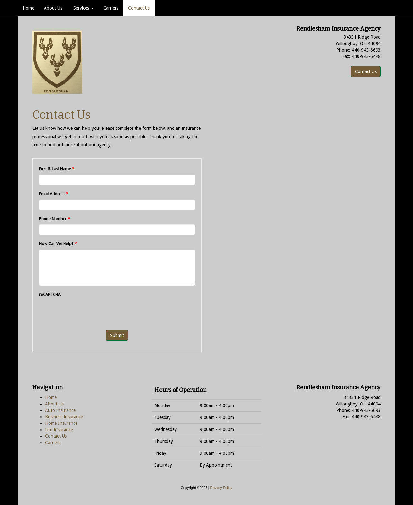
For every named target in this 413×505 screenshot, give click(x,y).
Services (83, 8)
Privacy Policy (221, 488)
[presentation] (88, 312)
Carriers (110, 8)
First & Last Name (56, 169)
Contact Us (139, 8)
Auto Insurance (60, 410)
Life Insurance (59, 429)
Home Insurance (61, 423)
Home (28, 8)
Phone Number (54, 218)
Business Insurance (64, 416)
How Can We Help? (58, 243)
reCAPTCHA (50, 294)
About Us (53, 8)
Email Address (53, 193)
